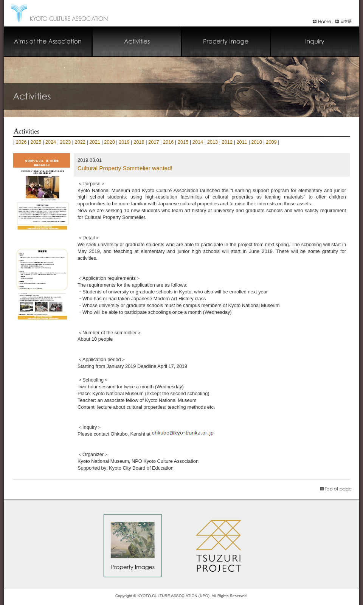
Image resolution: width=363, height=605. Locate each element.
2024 (50, 142)
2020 (109, 142)
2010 (256, 142)
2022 (80, 142)
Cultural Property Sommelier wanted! (125, 168)
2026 (21, 142)
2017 (153, 142)
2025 (36, 142)
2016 (168, 142)
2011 (241, 142)
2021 (94, 142)
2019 (124, 142)
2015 (183, 142)
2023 (65, 142)
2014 (197, 142)
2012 (227, 142)
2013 (212, 142)
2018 (138, 142)
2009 (271, 142)
